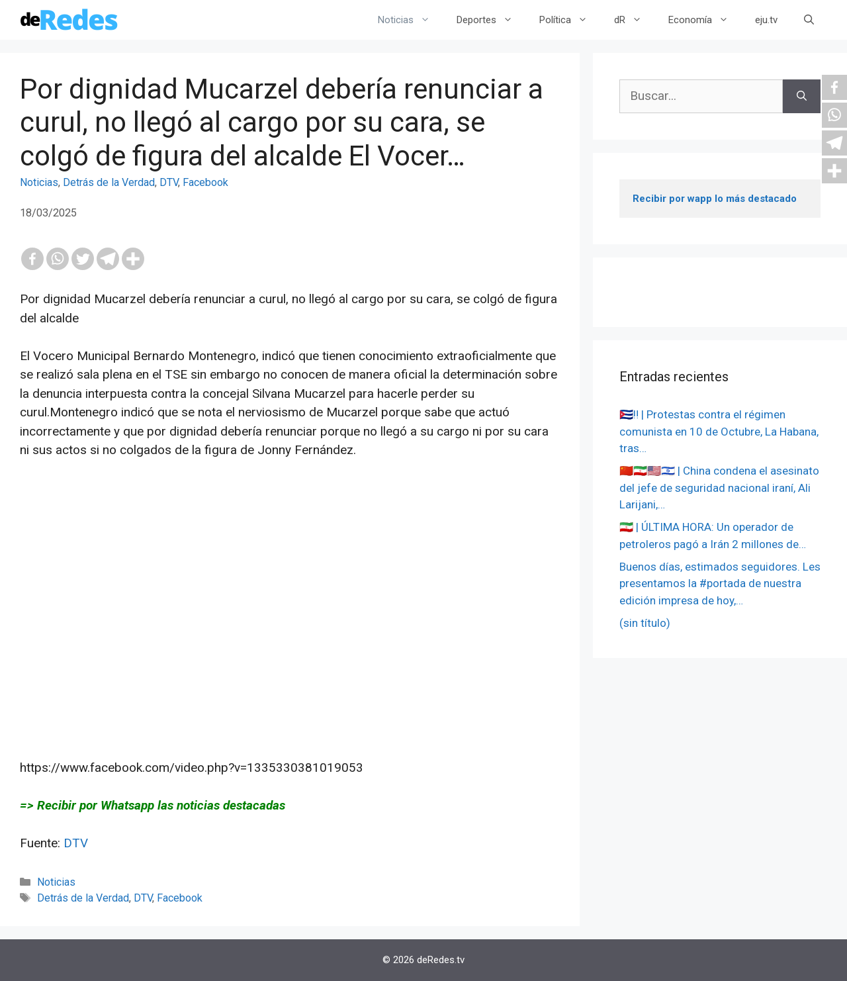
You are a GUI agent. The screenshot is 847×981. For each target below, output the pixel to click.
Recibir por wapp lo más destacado (715, 199)
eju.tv (766, 20)
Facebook (205, 182)
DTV (168, 182)
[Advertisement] (290, 609)
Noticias (410, 20)
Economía (705, 20)
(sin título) (644, 623)
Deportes (491, 20)
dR (634, 20)
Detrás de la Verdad (109, 182)
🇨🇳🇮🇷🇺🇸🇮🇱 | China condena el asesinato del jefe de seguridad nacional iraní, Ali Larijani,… (719, 487)
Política (570, 20)
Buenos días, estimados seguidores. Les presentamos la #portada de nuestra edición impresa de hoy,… (720, 583)
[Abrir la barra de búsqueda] (809, 20)
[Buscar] (802, 96)
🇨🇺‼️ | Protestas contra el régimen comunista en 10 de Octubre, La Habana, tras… (719, 431)
